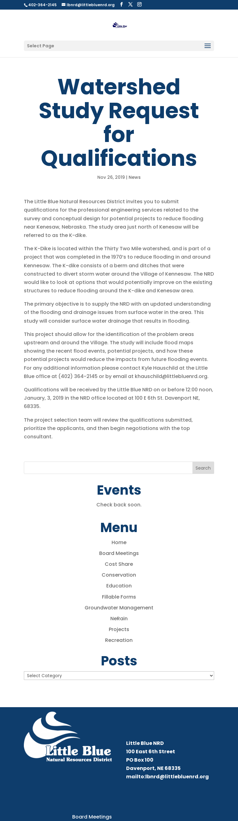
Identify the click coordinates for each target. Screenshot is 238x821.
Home (119, 542)
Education (119, 585)
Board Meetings (119, 553)
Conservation (119, 574)
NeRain (119, 618)
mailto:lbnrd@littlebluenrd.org (167, 776)
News (135, 177)
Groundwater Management (119, 607)
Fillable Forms (119, 596)
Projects (119, 629)
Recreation (119, 640)
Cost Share (119, 564)
